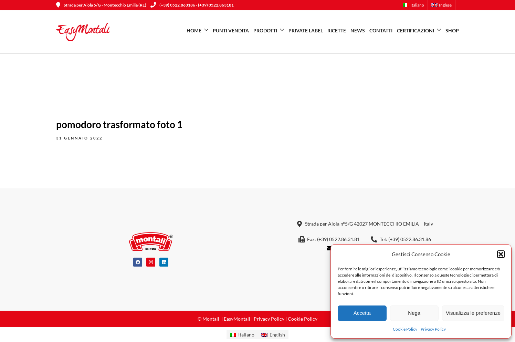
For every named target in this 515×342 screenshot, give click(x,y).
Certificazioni (415, 30)
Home (194, 30)
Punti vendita (231, 30)
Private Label (305, 30)
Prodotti (265, 30)
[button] (500, 254)
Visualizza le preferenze (473, 313)
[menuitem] (415, 5)
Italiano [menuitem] (246, 335)
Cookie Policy (405, 329)
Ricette (336, 30)
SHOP (452, 30)
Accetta (362, 313)
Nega (414, 313)
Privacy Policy (433, 329)
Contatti (380, 30)
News (357, 30)
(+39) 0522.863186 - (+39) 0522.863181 (192, 5)
